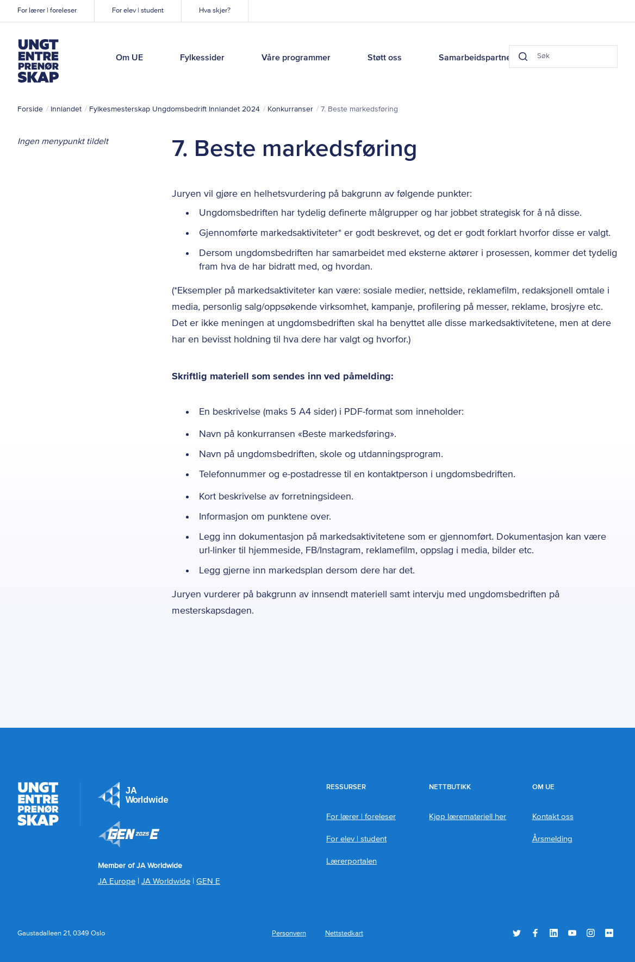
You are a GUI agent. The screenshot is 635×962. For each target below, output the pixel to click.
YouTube (572, 933)
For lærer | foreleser (47, 10)
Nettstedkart (344, 933)
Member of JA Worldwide (129, 834)
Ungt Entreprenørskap (38, 61)
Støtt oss (385, 58)
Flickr (609, 933)
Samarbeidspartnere (479, 58)
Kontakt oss (553, 817)
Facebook (535, 933)
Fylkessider (202, 58)
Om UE (129, 58)
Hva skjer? (215, 10)
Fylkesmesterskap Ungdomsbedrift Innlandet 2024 (174, 109)
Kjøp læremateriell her (467, 817)
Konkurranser (290, 109)
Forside (30, 109)
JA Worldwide (165, 881)
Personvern (289, 933)
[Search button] (523, 56)
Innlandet (66, 109)
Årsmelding (552, 839)
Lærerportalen (351, 861)
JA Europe (133, 795)
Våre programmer (296, 58)
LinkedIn (554, 933)
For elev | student (138, 10)
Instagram (591, 933)
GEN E (208, 881)
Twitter (517, 933)
